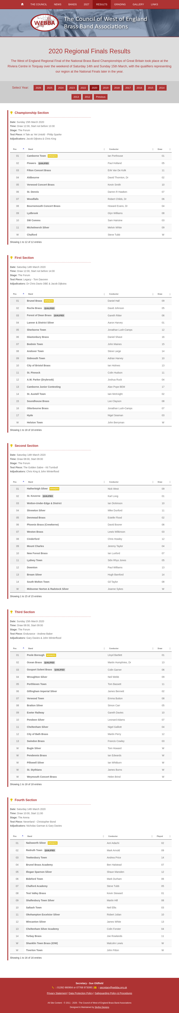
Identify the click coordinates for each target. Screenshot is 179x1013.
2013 (76, 96)
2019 (105, 87)
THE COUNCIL (38, 4)
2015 (150, 87)
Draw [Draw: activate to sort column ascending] (160, 149)
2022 (83, 87)
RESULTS (101, 4)
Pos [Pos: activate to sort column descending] (15, 149)
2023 (72, 87)
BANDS (72, 4)
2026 (38, 87)
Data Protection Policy (81, 993)
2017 (128, 87)
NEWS (57, 4)
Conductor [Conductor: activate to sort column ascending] (114, 149)
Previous (100, 96)
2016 (139, 87)
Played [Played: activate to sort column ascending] (160, 836)
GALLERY (138, 4)
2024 (60, 87)
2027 (86, 4)
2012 (87, 96)
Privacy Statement (57, 993)
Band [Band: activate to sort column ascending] (30, 149)
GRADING (120, 4)
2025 (49, 87)
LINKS (154, 4)
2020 (94, 87)
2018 (117, 87)
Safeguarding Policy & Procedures (113, 993)
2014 (161, 87)
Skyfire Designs (102, 1007)
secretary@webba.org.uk (113, 987)
